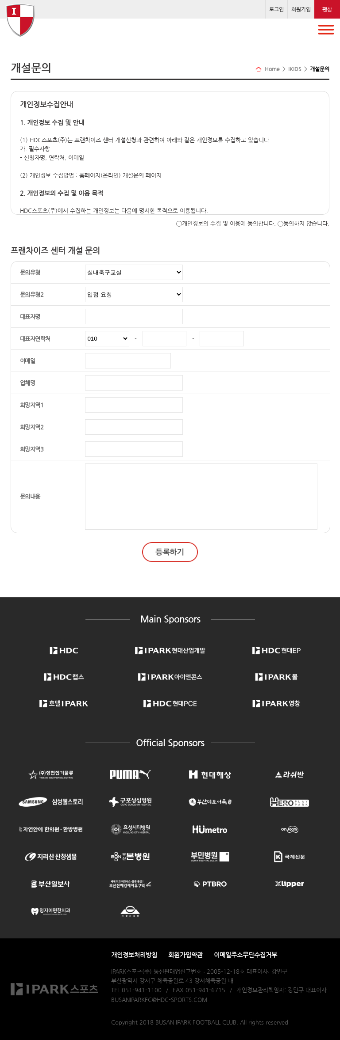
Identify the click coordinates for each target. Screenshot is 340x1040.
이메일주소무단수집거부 (245, 954)
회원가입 (301, 9)
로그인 (276, 9)
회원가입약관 (185, 954)
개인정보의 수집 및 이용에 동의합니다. (226, 223)
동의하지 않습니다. (303, 223)
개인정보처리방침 (134, 954)
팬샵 (327, 9)
